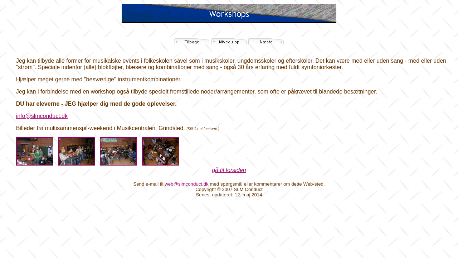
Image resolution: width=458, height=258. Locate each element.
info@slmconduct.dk (42, 116)
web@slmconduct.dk (187, 184)
